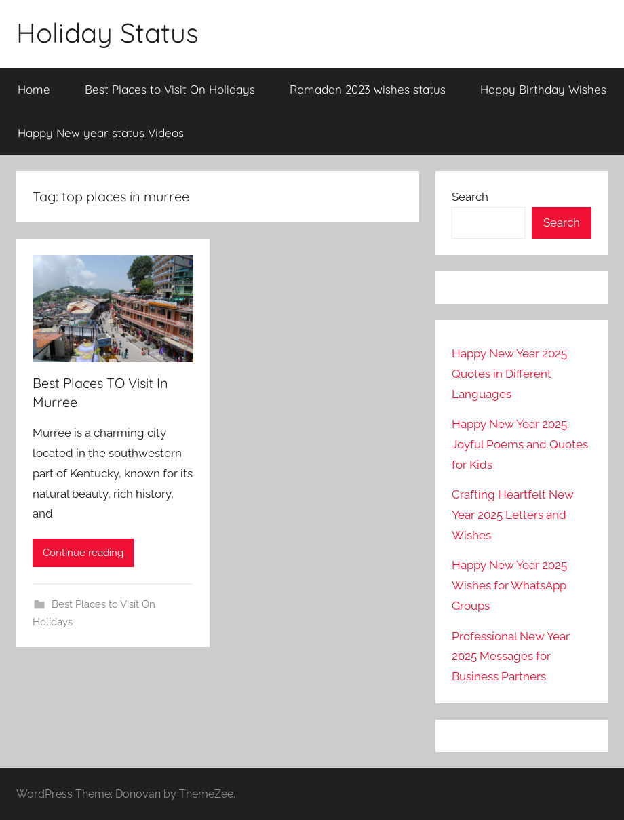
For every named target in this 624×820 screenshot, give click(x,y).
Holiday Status (107, 33)
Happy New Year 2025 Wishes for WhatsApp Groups (509, 585)
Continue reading (83, 553)
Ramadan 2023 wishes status (368, 89)
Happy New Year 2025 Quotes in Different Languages (509, 374)
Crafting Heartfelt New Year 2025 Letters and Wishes (513, 515)
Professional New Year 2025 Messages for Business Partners (511, 656)
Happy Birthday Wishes (543, 89)
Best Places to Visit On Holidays (170, 89)
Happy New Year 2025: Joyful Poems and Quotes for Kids (520, 444)
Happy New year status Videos (101, 132)
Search (470, 196)
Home (34, 89)
